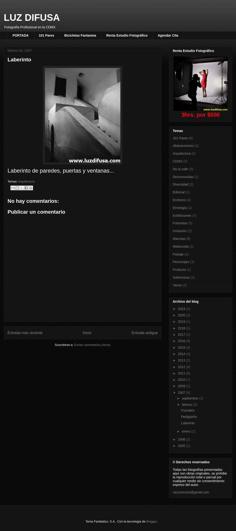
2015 (182, 347)
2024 (182, 309)
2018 (182, 328)
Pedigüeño (189, 417)
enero (186, 431)
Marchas (179, 239)
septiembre (190, 398)
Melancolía (181, 246)
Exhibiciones (182, 215)
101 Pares (46, 35)
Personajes (181, 262)
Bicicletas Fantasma (80, 35)
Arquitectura (26, 181)
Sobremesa (181, 277)
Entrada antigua (145, 333)
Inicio (87, 333)
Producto (179, 270)
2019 (182, 321)
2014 (182, 354)
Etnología (180, 208)
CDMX (177, 161)
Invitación (180, 231)
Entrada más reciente (25, 333)
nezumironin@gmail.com (191, 492)
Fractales (188, 410)
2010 (182, 380)
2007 (182, 393)
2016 (182, 341)
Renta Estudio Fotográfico (127, 35)
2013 (182, 360)
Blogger (151, 521)
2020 (182, 315)
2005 (182, 446)
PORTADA (21, 35)
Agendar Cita (168, 35)
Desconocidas (183, 177)
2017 (182, 334)
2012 (182, 367)
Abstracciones (183, 146)
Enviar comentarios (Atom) (92, 345)
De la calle (180, 169)
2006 (182, 439)
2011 (182, 373)
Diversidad (180, 184)
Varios (177, 285)
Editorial (179, 192)
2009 (182, 386)
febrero (187, 405)
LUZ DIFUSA (32, 17)
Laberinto (188, 423)
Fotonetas (180, 223)
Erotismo (179, 200)
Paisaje (178, 254)
